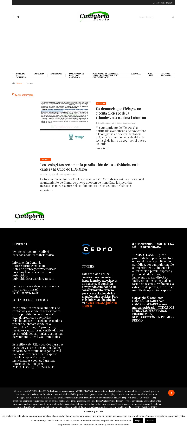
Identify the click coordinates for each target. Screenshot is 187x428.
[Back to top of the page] (171, 394)
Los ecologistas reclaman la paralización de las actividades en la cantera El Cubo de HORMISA (89, 167)
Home (19, 84)
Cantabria (38, 74)
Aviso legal (151, 75)
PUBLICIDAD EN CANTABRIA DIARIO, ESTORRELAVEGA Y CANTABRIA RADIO (105, 76)
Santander (56, 74)
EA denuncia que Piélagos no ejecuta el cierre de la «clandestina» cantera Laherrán (121, 114)
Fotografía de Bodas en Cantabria (76, 76)
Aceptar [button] (138, 421)
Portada (101, 104)
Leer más (102, 149)
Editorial (136, 74)
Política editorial (166, 75)
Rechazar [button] (151, 421)
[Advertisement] (93, 47)
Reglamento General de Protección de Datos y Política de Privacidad (93, 424)
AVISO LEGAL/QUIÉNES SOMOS (99, 305)
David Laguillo (104, 123)
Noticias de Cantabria (21, 76)
